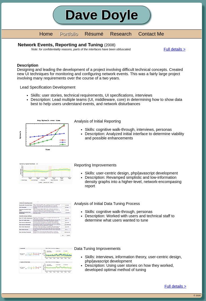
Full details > (174, 49)
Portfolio (69, 34)
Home (46, 34)
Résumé (94, 34)
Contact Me (151, 34)
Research (120, 34)
